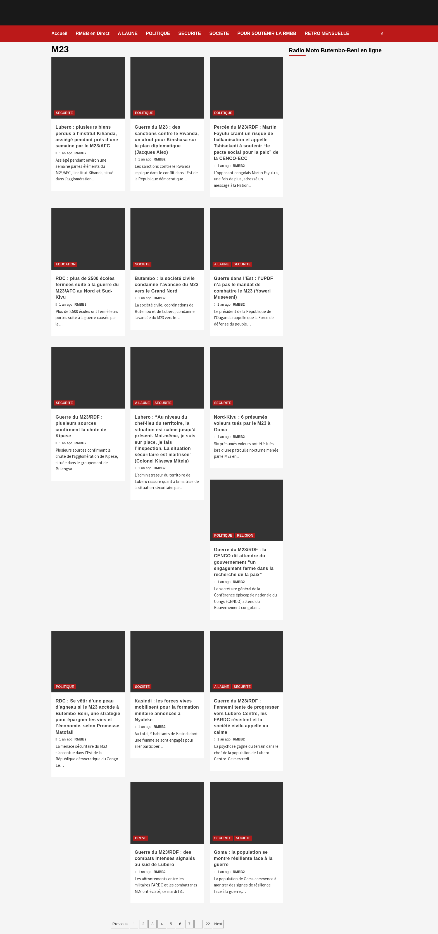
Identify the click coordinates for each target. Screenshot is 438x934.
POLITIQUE (158, 33)
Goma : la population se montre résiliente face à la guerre (243, 858)
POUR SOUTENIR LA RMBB (266, 33)
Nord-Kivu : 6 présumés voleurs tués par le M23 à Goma (242, 423)
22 (208, 924)
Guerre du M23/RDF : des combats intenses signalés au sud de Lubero (165, 858)
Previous (119, 924)
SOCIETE (219, 33)
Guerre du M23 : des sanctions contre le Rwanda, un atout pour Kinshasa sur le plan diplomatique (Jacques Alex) (167, 140)
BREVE (140, 838)
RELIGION (245, 535)
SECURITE (189, 33)
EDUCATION (65, 264)
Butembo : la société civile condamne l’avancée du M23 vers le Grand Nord (167, 284)
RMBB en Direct (93, 33)
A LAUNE (128, 33)
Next (218, 924)
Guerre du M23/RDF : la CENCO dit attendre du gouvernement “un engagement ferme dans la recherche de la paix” (244, 562)
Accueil (59, 33)
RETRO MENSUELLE (327, 33)
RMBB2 (81, 153)
